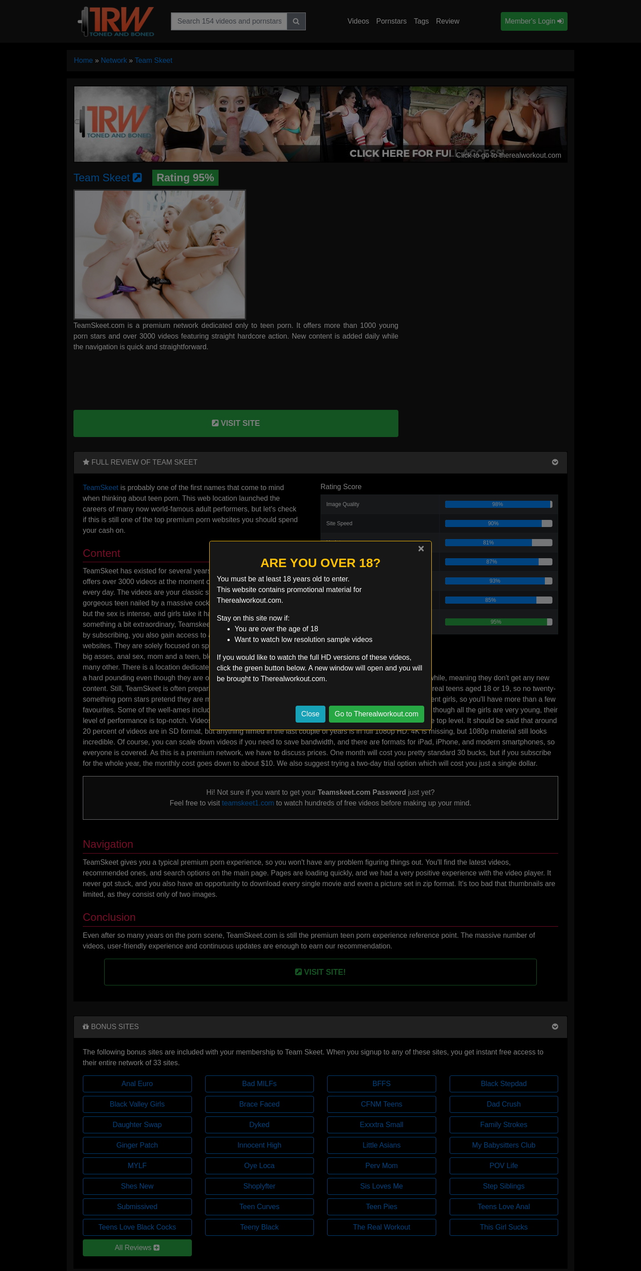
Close (310, 714)
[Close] (421, 548)
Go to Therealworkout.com (376, 714)
